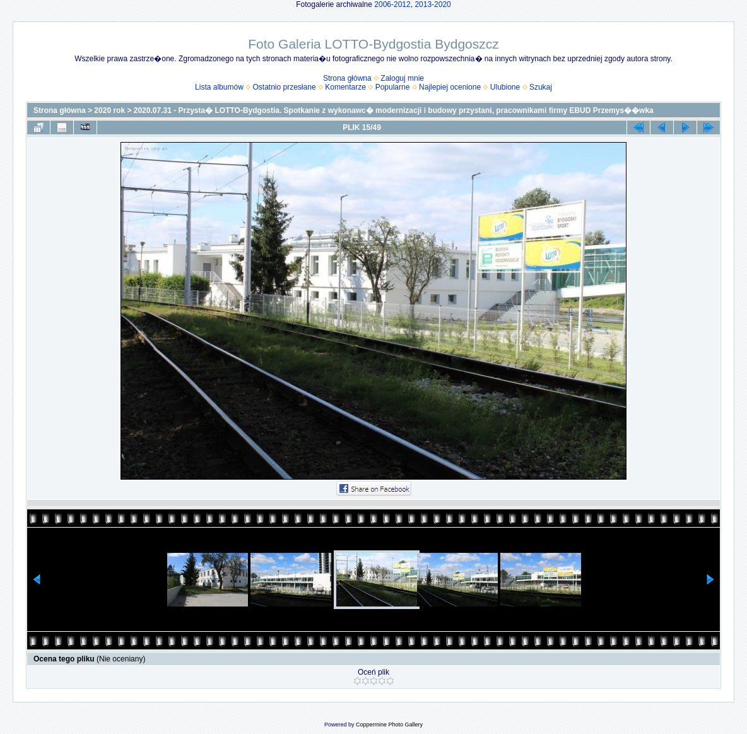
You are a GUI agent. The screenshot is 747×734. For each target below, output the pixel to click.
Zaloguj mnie (402, 78)
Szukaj (540, 87)
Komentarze (345, 87)
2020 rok (109, 110)
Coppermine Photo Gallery (389, 724)
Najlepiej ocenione (450, 87)
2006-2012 (392, 4)
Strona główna (347, 78)
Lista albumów (219, 87)
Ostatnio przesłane (284, 87)
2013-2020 (432, 4)
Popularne (392, 87)
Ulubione (505, 87)
